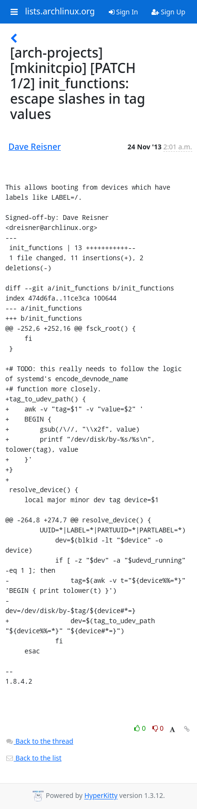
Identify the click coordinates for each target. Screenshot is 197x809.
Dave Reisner (35, 146)
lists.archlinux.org (60, 11)
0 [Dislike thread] (158, 728)
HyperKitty (100, 795)
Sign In (123, 11)
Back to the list (33, 757)
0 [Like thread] (140, 728)
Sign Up (168, 11)
